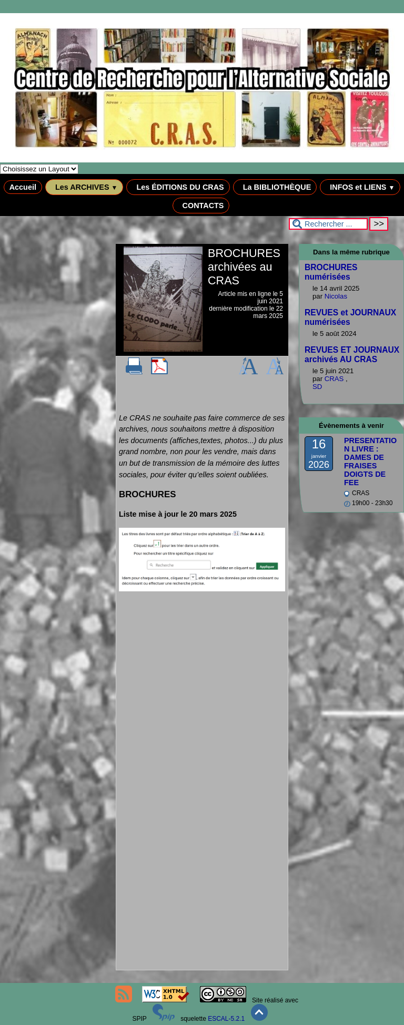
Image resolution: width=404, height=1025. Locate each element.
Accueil (22, 187)
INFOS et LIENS (360, 187)
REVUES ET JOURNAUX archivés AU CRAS (352, 354)
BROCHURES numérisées (331, 272)
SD (317, 387)
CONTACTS (201, 205)
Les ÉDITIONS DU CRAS (178, 187)
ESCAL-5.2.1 (226, 1018)
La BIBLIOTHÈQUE (275, 187)
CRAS (335, 379)
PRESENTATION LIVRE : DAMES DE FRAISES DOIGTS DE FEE (370, 461)
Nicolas (336, 296)
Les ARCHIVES (84, 187)
